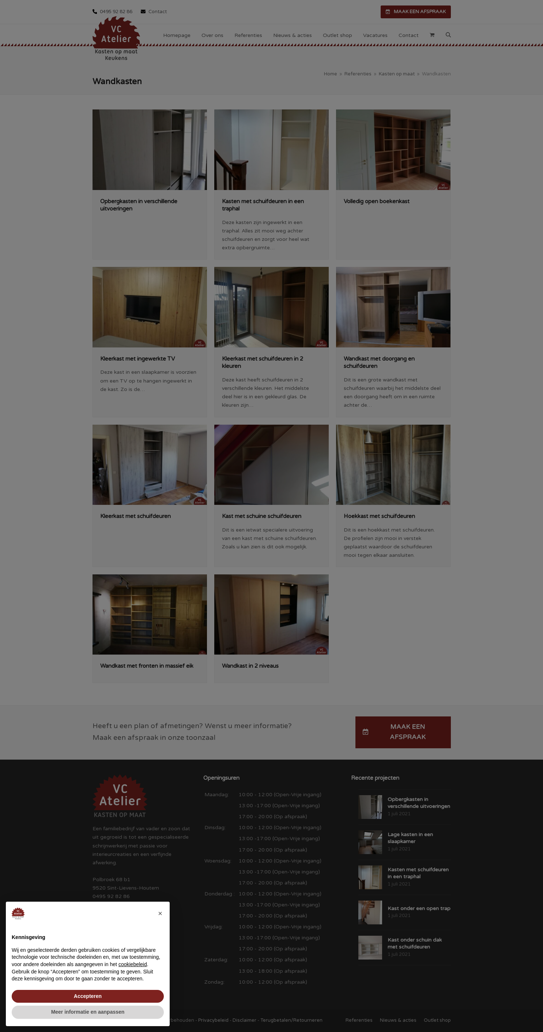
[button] (160, 913)
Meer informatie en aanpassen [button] (88, 1012)
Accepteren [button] (88, 996)
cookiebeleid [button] (132, 964)
